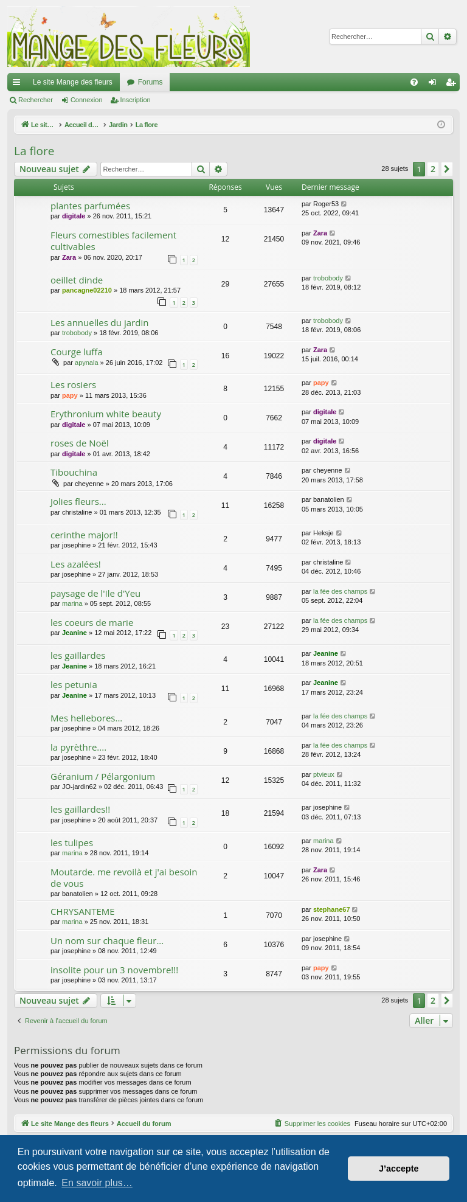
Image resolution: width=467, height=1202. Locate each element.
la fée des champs (340, 591)
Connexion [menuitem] (435, 84)
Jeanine (74, 632)
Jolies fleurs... (78, 501)
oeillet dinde (76, 280)
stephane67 (331, 909)
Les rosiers (73, 384)
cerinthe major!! (84, 535)
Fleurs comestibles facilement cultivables (113, 240)
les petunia (73, 684)
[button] (447, 169)
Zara (69, 257)
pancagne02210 (87, 290)
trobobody (328, 278)
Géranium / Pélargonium (102, 776)
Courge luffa (76, 352)
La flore (34, 151)
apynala (87, 362)
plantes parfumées (90, 206)
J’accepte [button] (399, 1168)
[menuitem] (414, 82)
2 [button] (433, 169)
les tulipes (71, 842)
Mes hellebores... (86, 718)
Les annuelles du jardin (99, 322)
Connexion (87, 99)
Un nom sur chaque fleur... (107, 940)
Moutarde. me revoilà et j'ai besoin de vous (124, 877)
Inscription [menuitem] (453, 84)
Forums (150, 82)
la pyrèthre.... (78, 747)
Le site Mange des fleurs (72, 82)
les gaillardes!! (80, 809)
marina (72, 603)
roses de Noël (79, 443)
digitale (74, 216)
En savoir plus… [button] (97, 1183)
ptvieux (323, 774)
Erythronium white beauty (105, 414)
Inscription (135, 99)
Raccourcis (19, 84)
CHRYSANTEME (82, 911)
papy (70, 395)
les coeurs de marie (91, 622)
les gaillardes (77, 655)
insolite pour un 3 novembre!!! (114, 970)
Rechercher (35, 99)
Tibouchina (73, 472)
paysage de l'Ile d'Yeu (95, 593)
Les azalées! (75, 564)
